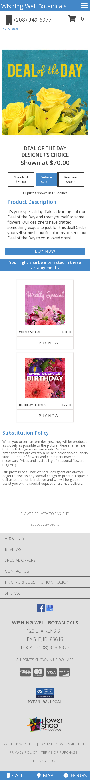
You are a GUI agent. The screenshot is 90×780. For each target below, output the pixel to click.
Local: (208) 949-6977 (45, 647)
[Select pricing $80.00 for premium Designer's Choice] (71, 179)
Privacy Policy (23, 752)
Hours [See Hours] (75, 775)
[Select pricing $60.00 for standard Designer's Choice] (21, 179)
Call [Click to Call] (15, 775)
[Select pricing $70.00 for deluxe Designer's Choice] (46, 179)
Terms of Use (45, 761)
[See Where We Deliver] (45, 524)
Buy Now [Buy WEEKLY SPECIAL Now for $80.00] (49, 343)
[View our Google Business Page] (49, 610)
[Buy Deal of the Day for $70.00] (44, 251)
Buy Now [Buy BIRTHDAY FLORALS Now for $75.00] (49, 415)
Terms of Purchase (59, 752)
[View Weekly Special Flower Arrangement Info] (45, 305)
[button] (76, 20)
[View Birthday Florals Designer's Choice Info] (45, 378)
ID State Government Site (64, 744)
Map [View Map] (45, 775)
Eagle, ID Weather (19, 744)
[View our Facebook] (41, 610)
